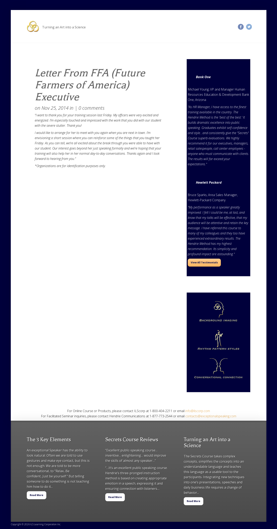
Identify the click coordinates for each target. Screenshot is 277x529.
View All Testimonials (204, 262)
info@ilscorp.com (197, 411)
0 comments (91, 108)
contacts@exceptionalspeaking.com (210, 416)
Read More (36, 495)
